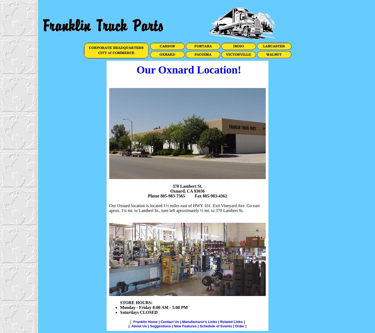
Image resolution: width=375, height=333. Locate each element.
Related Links (231, 322)
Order (239, 326)
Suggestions (160, 326)
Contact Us (170, 322)
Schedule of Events (216, 326)
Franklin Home (145, 322)
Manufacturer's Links (199, 322)
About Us (139, 326)
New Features (185, 326)
